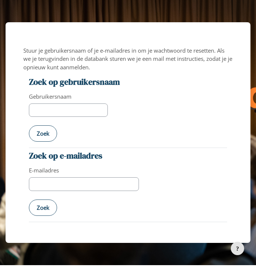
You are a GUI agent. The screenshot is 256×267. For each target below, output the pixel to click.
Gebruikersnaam (50, 96)
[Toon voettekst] (237, 248)
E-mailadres (44, 170)
